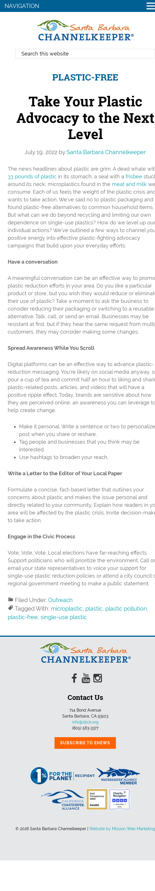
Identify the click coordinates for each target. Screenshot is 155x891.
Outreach (60, 600)
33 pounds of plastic (32, 176)
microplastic (66, 608)
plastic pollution (126, 608)
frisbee (134, 176)
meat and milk (129, 184)
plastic (93, 608)
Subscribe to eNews (85, 743)
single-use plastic (64, 617)
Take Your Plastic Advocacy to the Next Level (85, 117)
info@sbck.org (85, 722)
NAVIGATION (22, 6)
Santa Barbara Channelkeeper (85, 30)
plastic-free (23, 617)
